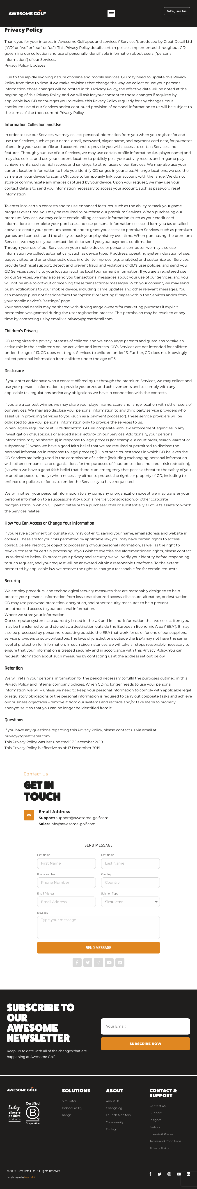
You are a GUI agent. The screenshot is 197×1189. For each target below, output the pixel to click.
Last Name (107, 855)
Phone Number (46, 874)
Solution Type (109, 893)
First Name (43, 855)
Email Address (46, 893)
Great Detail (29, 1177)
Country (106, 874)
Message (42, 912)
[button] (111, 13)
